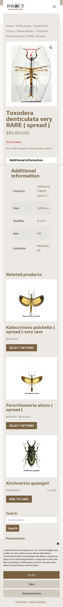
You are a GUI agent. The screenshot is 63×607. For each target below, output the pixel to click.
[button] (58, 543)
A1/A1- (42, 221)
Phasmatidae (25, 31)
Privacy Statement (37, 602)
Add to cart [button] (19, 499)
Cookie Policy (21, 602)
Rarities (48, 148)
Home (9, 25)
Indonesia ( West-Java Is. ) (43, 191)
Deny (31, 584)
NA (39, 233)
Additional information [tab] (26, 160)
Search (12, 528)
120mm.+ (43, 208)
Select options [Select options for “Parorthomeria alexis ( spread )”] (21, 425)
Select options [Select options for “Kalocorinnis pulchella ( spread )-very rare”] (21, 347)
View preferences (31, 593)
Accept (31, 574)
